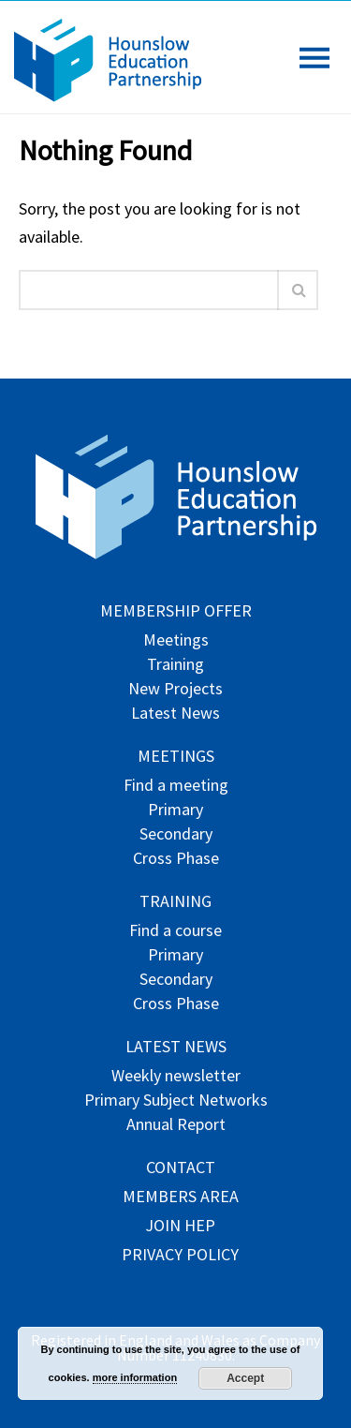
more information (135, 1377)
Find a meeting (176, 787)
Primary (175, 811)
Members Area (181, 1198)
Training (175, 666)
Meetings (176, 641)
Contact (180, 1169)
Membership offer (176, 612)
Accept (245, 1378)
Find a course (175, 932)
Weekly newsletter (176, 1077)
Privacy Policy (180, 1256)
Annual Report (176, 1126)
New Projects (175, 690)
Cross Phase (176, 860)
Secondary (175, 835)
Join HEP (180, 1227)
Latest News (175, 714)
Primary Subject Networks (176, 1101)
